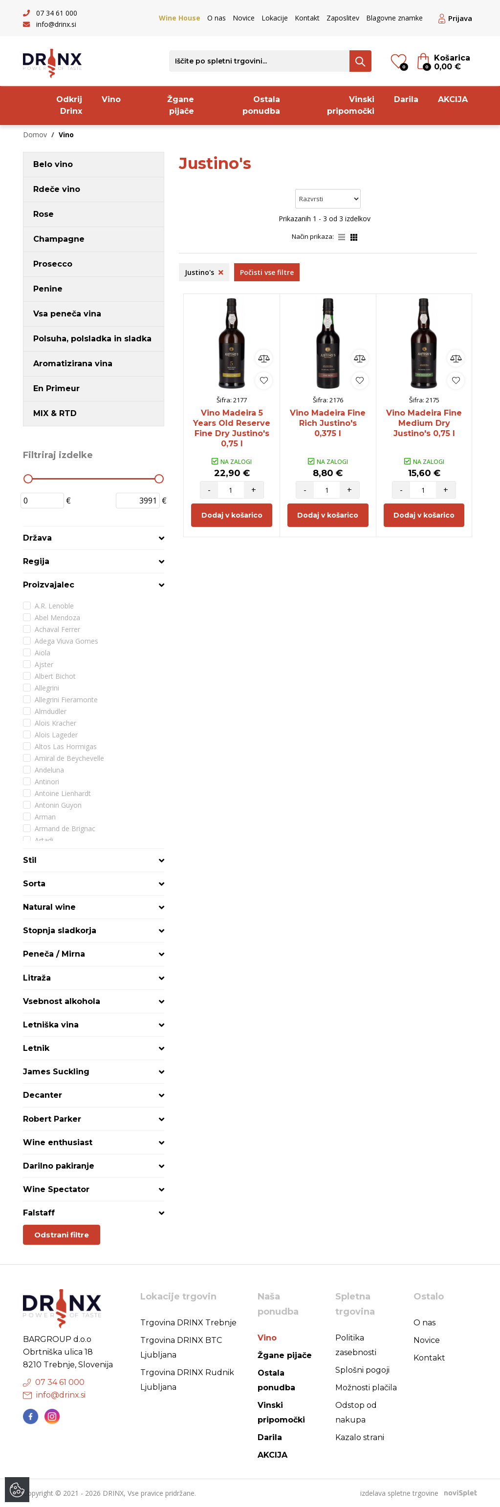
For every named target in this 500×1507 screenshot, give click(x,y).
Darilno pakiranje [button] (58, 1166)
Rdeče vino (56, 189)
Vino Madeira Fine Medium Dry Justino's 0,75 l (424, 423)
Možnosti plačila (366, 1387)
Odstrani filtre (61, 1234)
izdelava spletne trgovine (399, 1493)
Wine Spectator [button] (56, 1189)
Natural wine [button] (49, 907)
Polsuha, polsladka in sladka (92, 338)
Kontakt (307, 17)
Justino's (204, 272)
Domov (35, 134)
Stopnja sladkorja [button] (59, 930)
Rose (43, 214)
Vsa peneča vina (67, 313)
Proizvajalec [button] (48, 584)
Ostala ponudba (261, 105)
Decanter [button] (42, 1095)
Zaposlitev (342, 17)
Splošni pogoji (362, 1370)
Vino (111, 99)
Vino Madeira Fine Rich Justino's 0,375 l (328, 423)
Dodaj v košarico (231, 515)
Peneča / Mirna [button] (54, 954)
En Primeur (56, 388)
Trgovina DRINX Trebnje (188, 1322)
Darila (406, 99)
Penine (48, 288)
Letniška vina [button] (51, 1024)
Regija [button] (36, 561)
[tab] (94, 537)
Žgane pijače (180, 105)
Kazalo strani (359, 1437)
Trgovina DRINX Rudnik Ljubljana (187, 1380)
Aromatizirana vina (72, 363)
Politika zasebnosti (355, 1345)
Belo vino (53, 164)
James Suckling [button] (56, 1071)
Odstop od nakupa (356, 1412)
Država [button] (37, 538)
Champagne (59, 239)
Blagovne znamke (394, 17)
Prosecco (52, 264)
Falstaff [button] (39, 1212)
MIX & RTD (55, 413)
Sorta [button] (34, 883)
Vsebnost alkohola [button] (61, 1001)
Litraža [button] (37, 978)
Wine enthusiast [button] (57, 1142)
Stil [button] (30, 860)
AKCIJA (453, 99)
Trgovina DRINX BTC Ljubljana (181, 1348)
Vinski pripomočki (350, 105)
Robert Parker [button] (52, 1119)
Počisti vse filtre (267, 272)
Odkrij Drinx (69, 105)
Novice (244, 17)
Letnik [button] (36, 1048)
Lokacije (274, 17)
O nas (216, 17)
